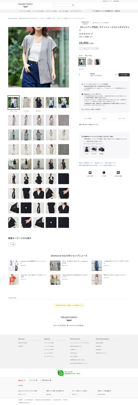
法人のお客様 (73, 356)
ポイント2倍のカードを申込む (79, 391)
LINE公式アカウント (101, 353)
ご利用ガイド (73, 349)
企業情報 (20, 400)
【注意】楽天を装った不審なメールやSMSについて (69, 305)
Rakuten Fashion (34, 5)
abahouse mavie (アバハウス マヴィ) (28, 18)
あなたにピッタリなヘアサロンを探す (27, 391)
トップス (42, 18)
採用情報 (65, 400)
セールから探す (48, 353)
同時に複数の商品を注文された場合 (88, 165)
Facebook (98, 346)
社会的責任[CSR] (57, 400)
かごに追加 (124, 75)
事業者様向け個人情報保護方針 (43, 400)
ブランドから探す (49, 343)
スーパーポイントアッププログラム (79, 343)
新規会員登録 (99, 343)
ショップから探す (49, 346)
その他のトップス (50, 18)
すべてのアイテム (49, 356)
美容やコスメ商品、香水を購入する (55, 391)
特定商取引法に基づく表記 (77, 360)
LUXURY (20, 346)
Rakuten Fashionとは (75, 346)
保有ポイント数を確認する (104, 391)
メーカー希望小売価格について (108, 165)
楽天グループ (106, 1)
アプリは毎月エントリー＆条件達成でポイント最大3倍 (106, 11)
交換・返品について (110, 163)
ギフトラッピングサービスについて (93, 144)
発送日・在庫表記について (86, 163)
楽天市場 (116, 1)
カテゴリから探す (49, 349)
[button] (8, 57)
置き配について (99, 163)
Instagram (98, 349)
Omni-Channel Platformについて (79, 363)
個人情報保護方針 (29, 400)
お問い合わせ (73, 353)
